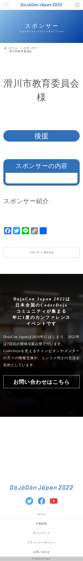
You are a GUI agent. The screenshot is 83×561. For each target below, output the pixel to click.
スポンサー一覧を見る (41, 252)
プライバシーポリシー (41, 542)
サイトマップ (41, 533)
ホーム (41, 514)
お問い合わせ (41, 552)
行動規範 (41, 523)
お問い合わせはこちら (41, 382)
